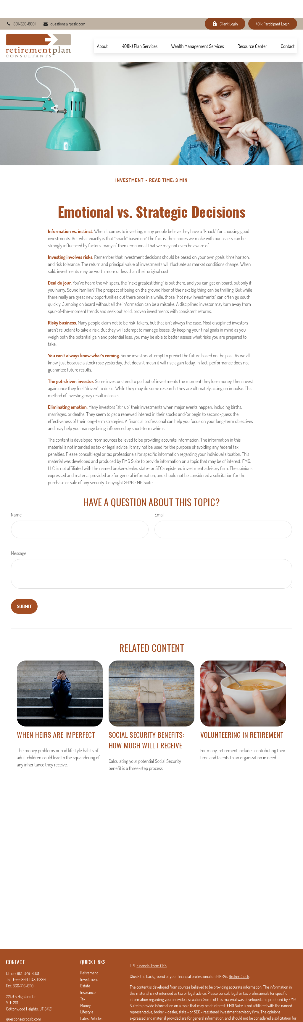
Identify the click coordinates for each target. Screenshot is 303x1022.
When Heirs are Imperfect (56, 716)
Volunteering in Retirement (241, 716)
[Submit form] (24, 588)
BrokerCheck (239, 958)
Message (18, 535)
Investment (89, 961)
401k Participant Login (273, 6)
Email (159, 497)
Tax (82, 981)
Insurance (88, 974)
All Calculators (91, 1013)
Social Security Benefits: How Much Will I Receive (146, 722)
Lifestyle (86, 994)
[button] (102, 27)
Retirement (89, 955)
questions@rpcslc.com (64, 6)
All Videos (88, 1007)
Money (85, 987)
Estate (85, 968)
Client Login (225, 6)
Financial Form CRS (152, 947)
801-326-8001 (21, 6)
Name (16, 497)
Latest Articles (91, 1000)
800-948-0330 (33, 961)
